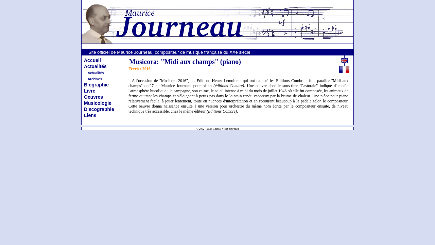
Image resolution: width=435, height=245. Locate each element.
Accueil (92, 60)
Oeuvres (93, 97)
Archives (95, 79)
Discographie (99, 109)
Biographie (96, 84)
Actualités (95, 66)
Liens (90, 115)
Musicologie (97, 103)
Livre (89, 91)
